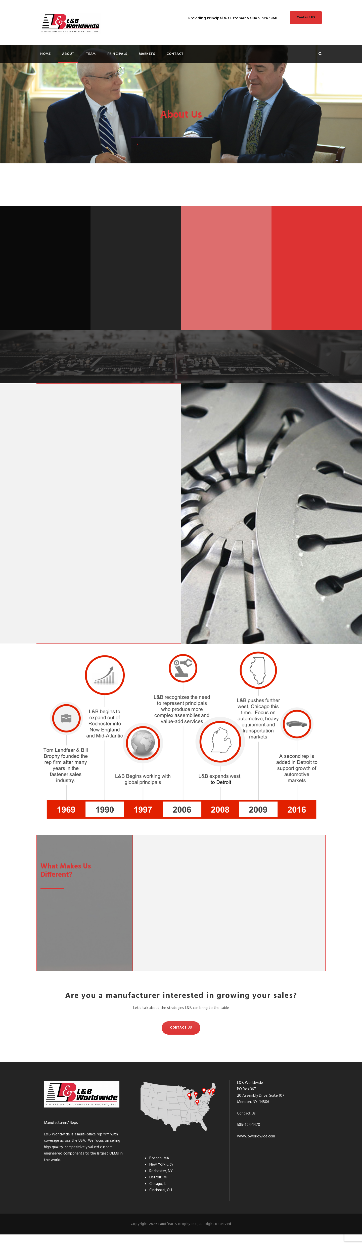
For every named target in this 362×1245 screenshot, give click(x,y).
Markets (147, 54)
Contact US (306, 17)
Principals (117, 54)
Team (91, 54)
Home (45, 54)
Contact (175, 54)
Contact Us (246, 1124)
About (68, 54)
